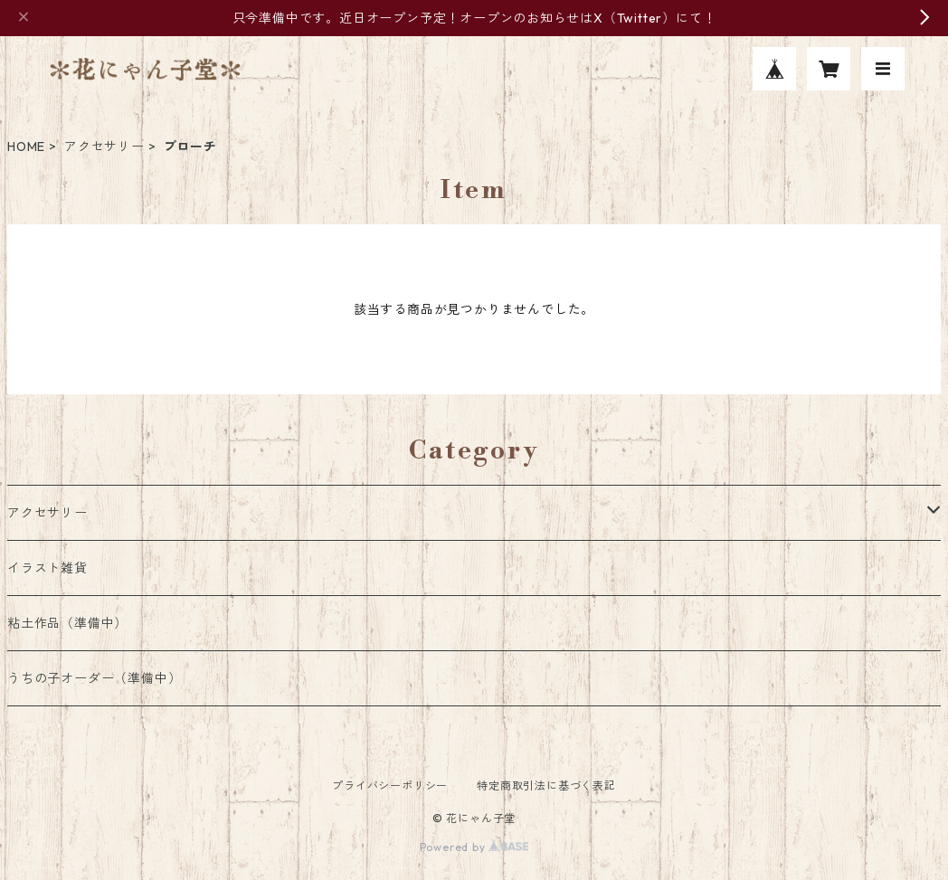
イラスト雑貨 (47, 568)
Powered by (474, 847)
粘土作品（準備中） (67, 623)
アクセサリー (104, 146)
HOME (26, 146)
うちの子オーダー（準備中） (94, 678)
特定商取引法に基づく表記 (546, 785)
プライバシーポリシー (390, 785)
